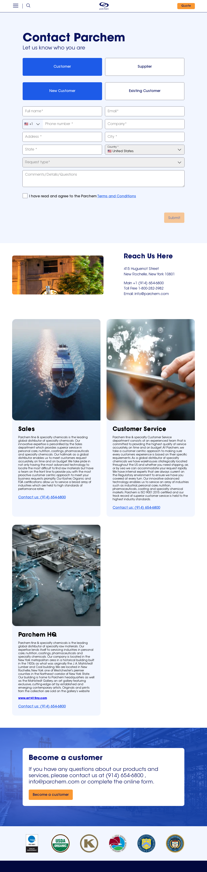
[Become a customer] (51, 795)
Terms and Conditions (116, 196)
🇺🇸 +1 (32, 124)
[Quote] (186, 6)
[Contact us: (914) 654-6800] (42, 497)
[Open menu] (15, 6)
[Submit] (174, 218)
